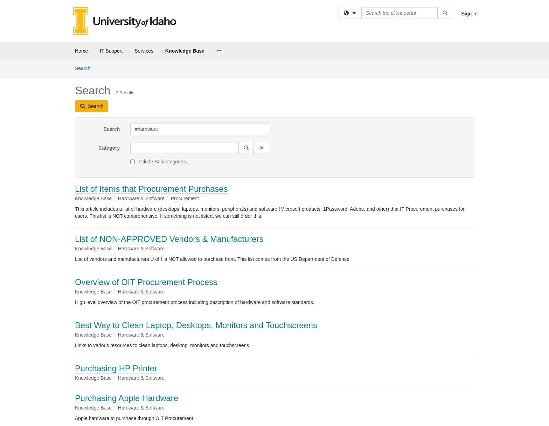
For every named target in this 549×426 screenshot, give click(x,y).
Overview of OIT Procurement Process (146, 282)
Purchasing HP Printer (116, 368)
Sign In (469, 13)
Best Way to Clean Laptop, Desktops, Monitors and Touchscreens (196, 325)
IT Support (111, 51)
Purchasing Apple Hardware (126, 398)
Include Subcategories (158, 161)
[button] (246, 148)
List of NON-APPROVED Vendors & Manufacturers (169, 239)
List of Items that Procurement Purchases (151, 189)
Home (81, 51)
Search (85, 68)
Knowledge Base (184, 51)
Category (109, 148)
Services (143, 51)
